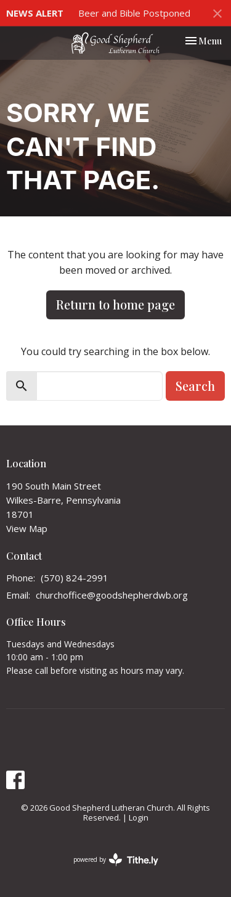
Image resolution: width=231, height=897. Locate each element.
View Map (26, 528)
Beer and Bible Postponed (134, 13)
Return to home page (115, 304)
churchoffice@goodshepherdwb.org (112, 595)
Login (138, 817)
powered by (115, 860)
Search (195, 385)
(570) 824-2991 (74, 577)
